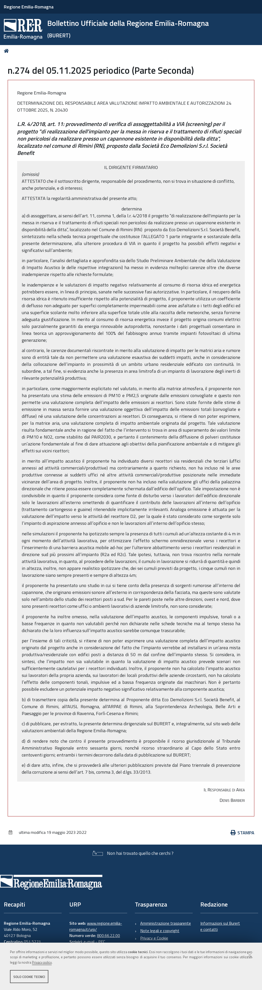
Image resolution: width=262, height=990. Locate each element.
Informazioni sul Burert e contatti (220, 926)
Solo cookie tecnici (29, 976)
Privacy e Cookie (154, 938)
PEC (101, 942)
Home (7, 51)
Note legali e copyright (159, 931)
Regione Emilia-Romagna (28, 6)
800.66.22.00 (108, 935)
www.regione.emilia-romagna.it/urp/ (95, 926)
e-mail (89, 942)
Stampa (243, 832)
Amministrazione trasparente (165, 923)
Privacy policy (42, 962)
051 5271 (32, 942)
